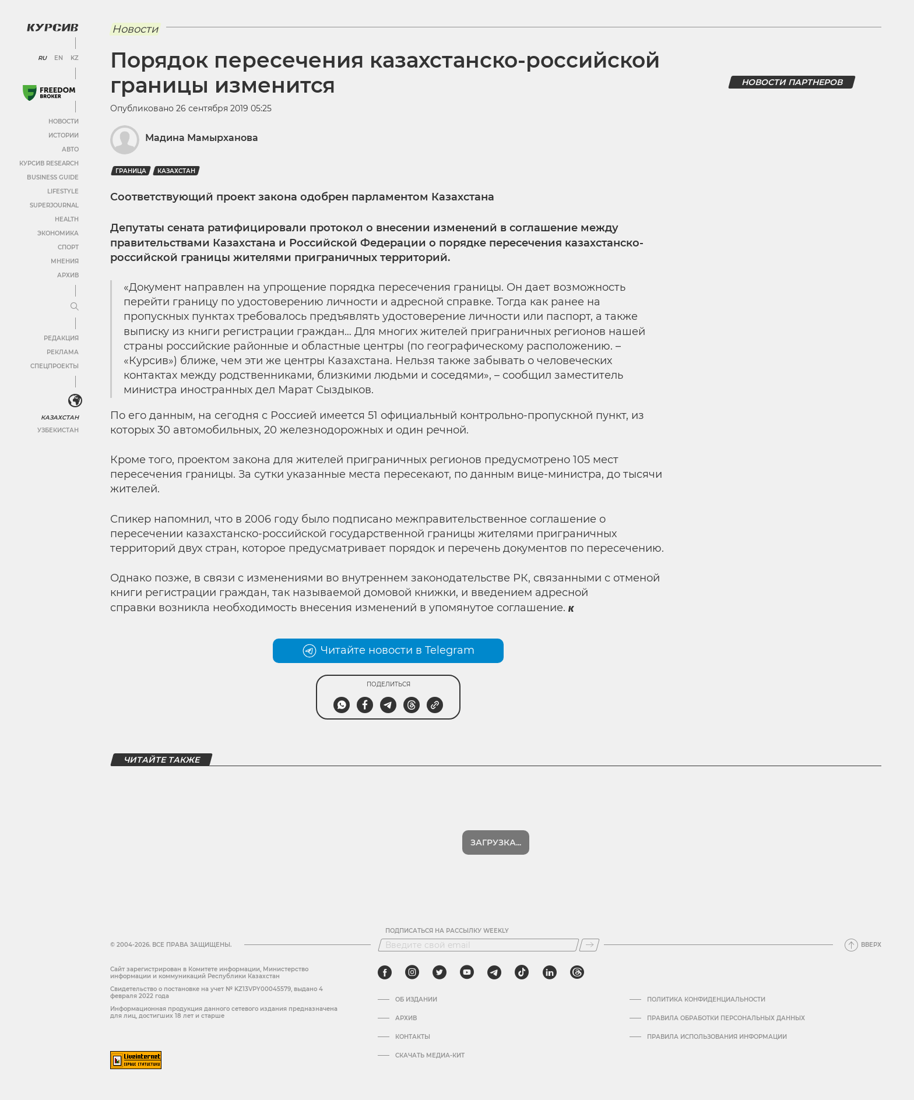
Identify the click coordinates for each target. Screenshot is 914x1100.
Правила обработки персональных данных (726, 1018)
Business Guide (53, 177)
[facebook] (385, 972)
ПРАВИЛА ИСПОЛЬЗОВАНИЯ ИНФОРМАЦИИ (717, 1037)
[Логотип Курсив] (52, 27)
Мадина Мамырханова (201, 137)
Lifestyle (63, 191)
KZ (75, 58)
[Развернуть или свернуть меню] (75, 307)
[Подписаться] (589, 945)
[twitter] (440, 972)
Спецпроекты (54, 366)
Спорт (68, 247)
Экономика (58, 233)
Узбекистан (58, 430)
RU (42, 58)
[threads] (577, 972)
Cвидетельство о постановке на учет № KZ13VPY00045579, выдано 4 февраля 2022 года (216, 992)
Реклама (63, 352)
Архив (68, 275)
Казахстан (60, 417)
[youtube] (467, 972)
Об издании (416, 999)
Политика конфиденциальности (706, 999)
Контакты (412, 1037)
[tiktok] (522, 972)
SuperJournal (54, 205)
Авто (70, 149)
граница (130, 171)
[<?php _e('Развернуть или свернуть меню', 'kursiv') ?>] (75, 400)
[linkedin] (549, 972)
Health (67, 219)
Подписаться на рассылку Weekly (447, 931)
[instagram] (412, 972)
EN (58, 58)
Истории (63, 135)
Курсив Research (49, 163)
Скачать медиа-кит (430, 1055)
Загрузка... (495, 842)
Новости (63, 121)
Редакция (61, 338)
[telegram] (494, 972)
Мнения (65, 261)
